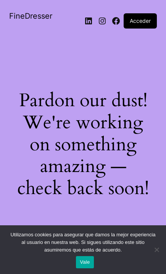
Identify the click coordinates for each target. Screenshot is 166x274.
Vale (85, 262)
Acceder (140, 21)
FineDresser (30, 16)
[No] (156, 252)
